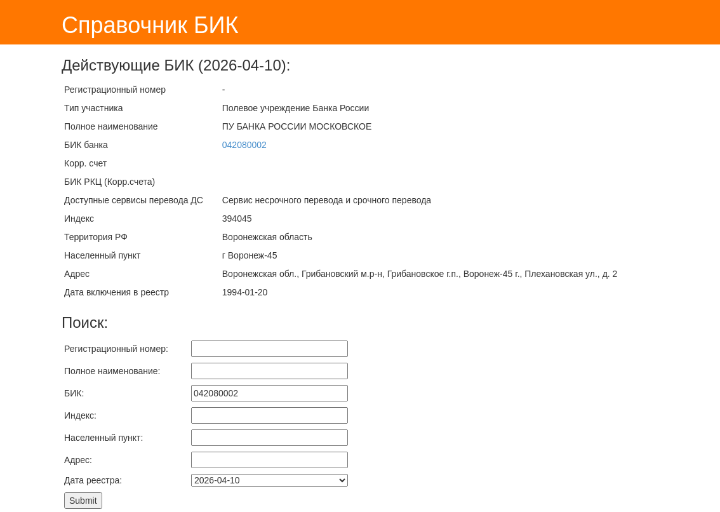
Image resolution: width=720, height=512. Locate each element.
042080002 (244, 145)
